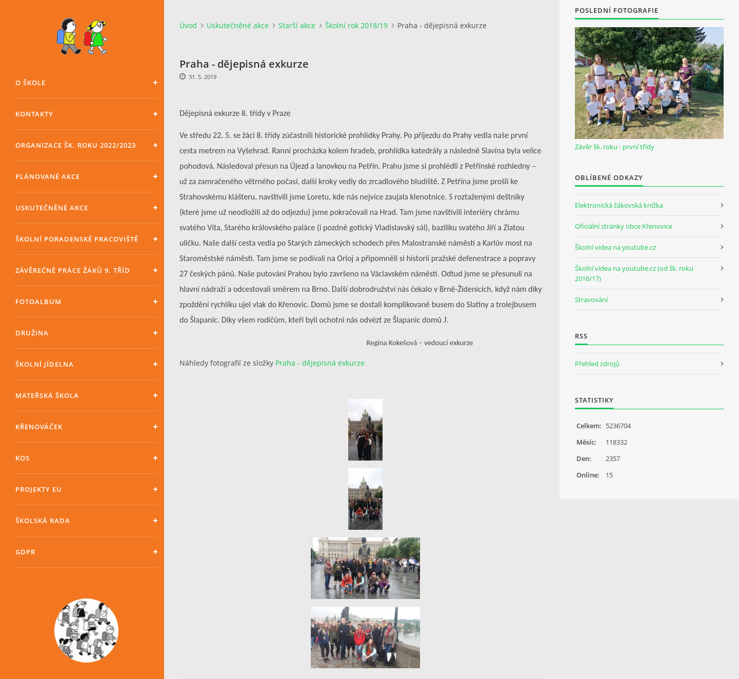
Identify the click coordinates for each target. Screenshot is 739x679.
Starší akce (296, 25)
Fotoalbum (38, 301)
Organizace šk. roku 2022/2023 (75, 145)
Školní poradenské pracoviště (76, 239)
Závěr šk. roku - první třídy (614, 146)
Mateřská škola (47, 395)
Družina (32, 332)
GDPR (25, 551)
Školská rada (42, 520)
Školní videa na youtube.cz (615, 247)
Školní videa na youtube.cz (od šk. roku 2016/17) (634, 273)
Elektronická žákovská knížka (619, 205)
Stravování (591, 299)
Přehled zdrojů (597, 363)
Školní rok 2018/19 (356, 25)
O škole (30, 82)
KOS (22, 458)
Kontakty (34, 113)
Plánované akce (47, 176)
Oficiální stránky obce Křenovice (623, 226)
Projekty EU (38, 489)
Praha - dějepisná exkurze (320, 363)
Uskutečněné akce (51, 207)
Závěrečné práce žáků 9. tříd (72, 270)
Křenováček (39, 426)
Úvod (188, 25)
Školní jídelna (44, 364)
